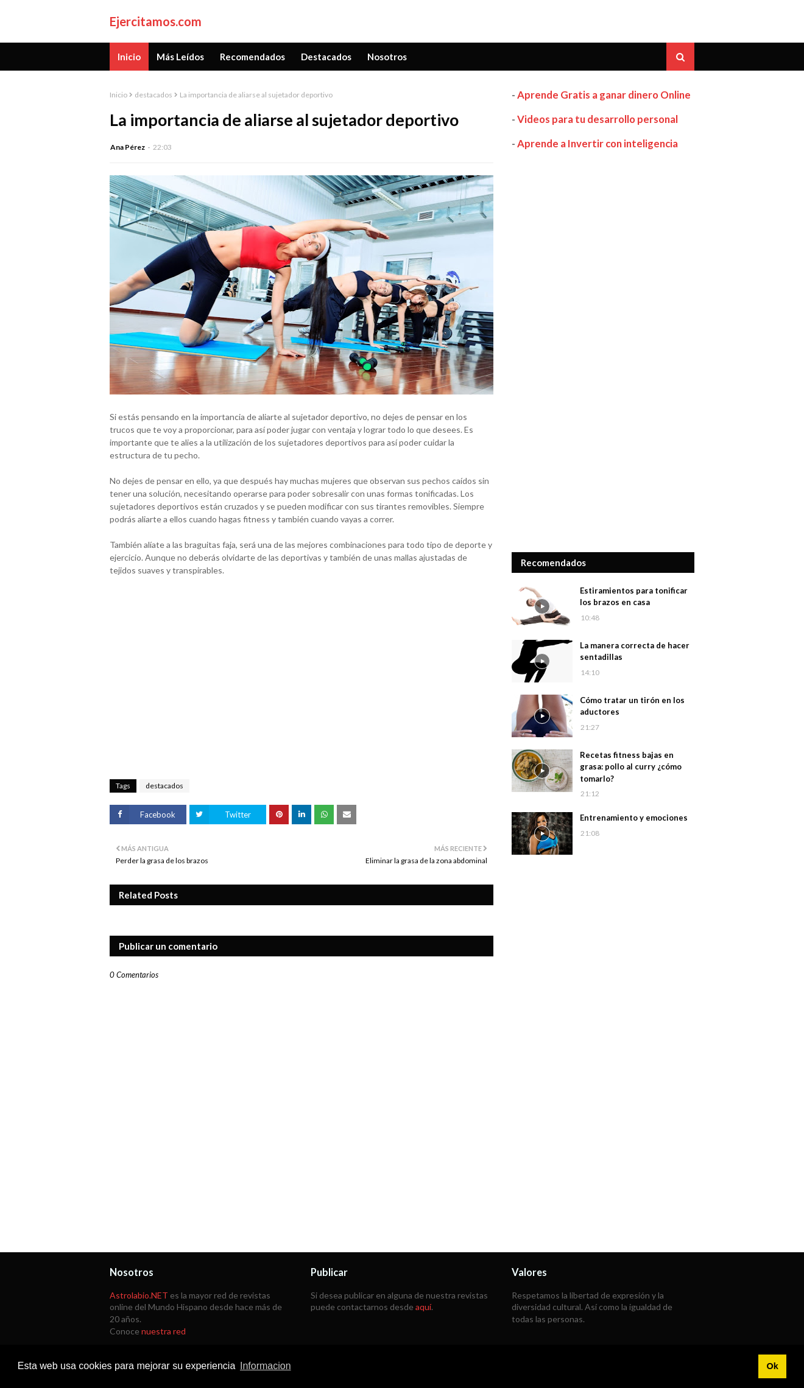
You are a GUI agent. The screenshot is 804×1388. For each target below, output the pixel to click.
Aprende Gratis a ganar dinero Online (604, 94)
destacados (153, 94)
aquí (423, 1307)
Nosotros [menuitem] (387, 56)
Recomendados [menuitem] (252, 56)
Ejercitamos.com (156, 21)
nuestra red (163, 1331)
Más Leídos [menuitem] (180, 56)
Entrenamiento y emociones (634, 817)
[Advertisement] (603, 351)
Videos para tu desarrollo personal (597, 119)
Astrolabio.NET (139, 1295)
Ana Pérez (127, 147)
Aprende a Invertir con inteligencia (597, 143)
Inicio (118, 94)
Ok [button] (772, 1366)
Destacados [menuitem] (326, 56)
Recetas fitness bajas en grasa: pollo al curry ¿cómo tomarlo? (631, 766)
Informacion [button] (265, 1366)
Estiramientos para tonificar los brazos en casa (634, 597)
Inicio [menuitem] (129, 56)
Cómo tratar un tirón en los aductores (632, 706)
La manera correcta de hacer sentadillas (634, 651)
